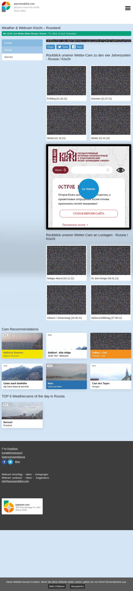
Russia (8, 50)
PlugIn (50, 108)
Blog (17, 522)
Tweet (65, 108)
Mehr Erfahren (56, 586)
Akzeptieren (77, 586)
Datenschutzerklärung (13, 517)
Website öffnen (88, 250)
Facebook (4, 522)
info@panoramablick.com (15, 542)
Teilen (79, 108)
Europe (8, 43)
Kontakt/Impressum (12, 513)
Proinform (12, 509)
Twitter (10, 522)
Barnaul (8, 57)
